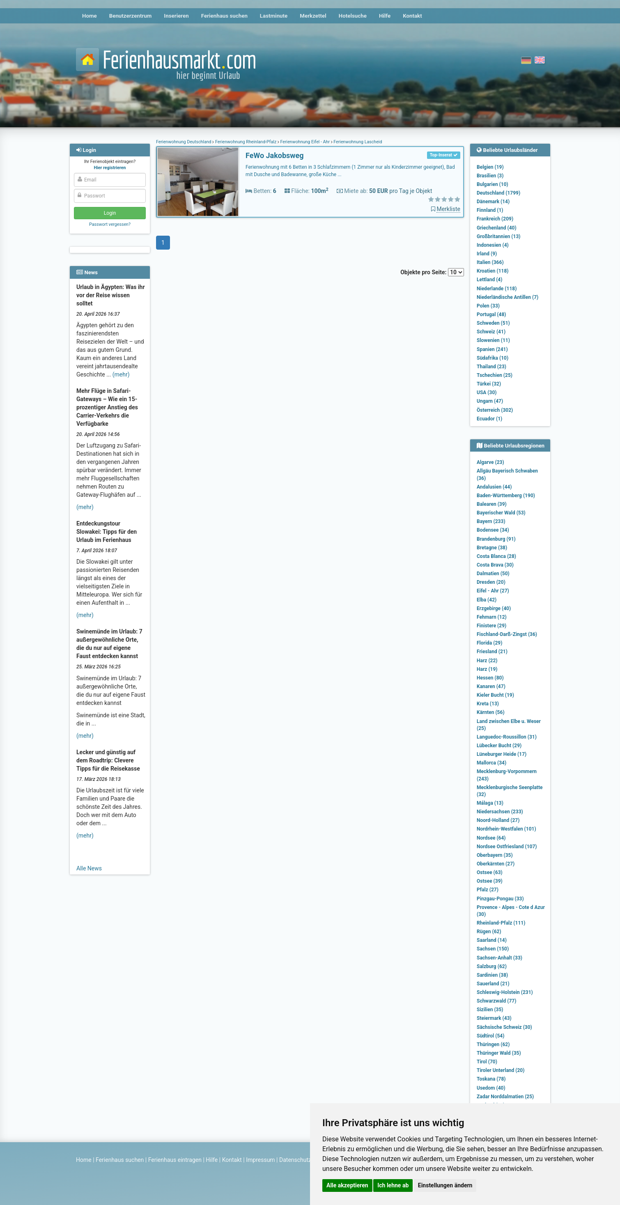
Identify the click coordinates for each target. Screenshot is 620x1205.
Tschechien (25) (494, 375)
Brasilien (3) (490, 176)
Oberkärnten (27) (495, 864)
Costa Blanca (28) (496, 556)
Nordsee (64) (491, 838)
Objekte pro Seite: (432, 272)
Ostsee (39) (490, 881)
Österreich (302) (495, 410)
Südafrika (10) (492, 358)
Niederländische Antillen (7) (507, 297)
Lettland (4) (489, 279)
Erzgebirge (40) (494, 608)
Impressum (260, 1160)
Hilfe (384, 16)
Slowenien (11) (493, 340)
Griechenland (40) (497, 228)
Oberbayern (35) (495, 855)
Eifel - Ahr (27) (493, 591)
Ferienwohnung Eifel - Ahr (305, 142)
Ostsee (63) (490, 872)
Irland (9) (487, 254)
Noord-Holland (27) (498, 820)
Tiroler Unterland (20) (500, 1070)
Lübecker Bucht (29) (499, 745)
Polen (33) (488, 306)
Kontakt (412, 16)
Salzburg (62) (492, 966)
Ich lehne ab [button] (393, 1185)
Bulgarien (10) (492, 184)
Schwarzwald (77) (496, 1001)
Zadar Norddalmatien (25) (505, 1096)
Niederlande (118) (497, 288)
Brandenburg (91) (496, 539)
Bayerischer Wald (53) (501, 513)
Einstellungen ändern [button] (445, 1185)
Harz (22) (487, 660)
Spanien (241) (492, 349)
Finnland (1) (490, 210)
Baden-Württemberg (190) (506, 495)
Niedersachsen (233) (500, 812)
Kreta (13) (488, 704)
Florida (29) (489, 643)
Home (89, 16)
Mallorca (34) (491, 763)
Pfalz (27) (487, 890)
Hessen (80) (490, 678)
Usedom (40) (491, 1088)
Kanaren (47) (491, 686)
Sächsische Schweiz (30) (504, 1027)
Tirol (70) (487, 1062)
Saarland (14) (492, 940)
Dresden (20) (491, 582)
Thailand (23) (491, 367)
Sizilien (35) (490, 1009)
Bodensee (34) (493, 530)
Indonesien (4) (493, 245)
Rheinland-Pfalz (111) (501, 923)
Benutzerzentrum (130, 16)
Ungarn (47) (490, 401)
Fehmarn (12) (492, 617)
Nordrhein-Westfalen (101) (506, 829)
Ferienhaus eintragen (175, 1160)
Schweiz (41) (491, 332)
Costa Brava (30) (495, 565)
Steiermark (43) (494, 1018)
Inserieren (176, 16)
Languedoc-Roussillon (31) (507, 737)
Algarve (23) (490, 462)
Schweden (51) (493, 323)
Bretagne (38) (492, 548)
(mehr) (121, 374)
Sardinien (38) (492, 975)
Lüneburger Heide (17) (501, 754)
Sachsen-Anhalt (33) (499, 958)
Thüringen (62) (493, 1044)
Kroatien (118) (493, 271)
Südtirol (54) (490, 1036)
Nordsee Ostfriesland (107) (507, 846)
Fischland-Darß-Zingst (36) (507, 634)
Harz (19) (487, 669)
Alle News (89, 868)
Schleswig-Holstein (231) (505, 992)
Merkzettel (313, 16)
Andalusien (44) (494, 487)
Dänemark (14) (493, 201)
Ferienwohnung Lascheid (357, 142)
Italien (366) (490, 262)
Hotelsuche (353, 16)
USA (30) (487, 392)
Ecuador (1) (489, 419)
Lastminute (273, 16)
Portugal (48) (491, 314)
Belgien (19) (490, 167)
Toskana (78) (491, 1079)
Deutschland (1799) (498, 193)
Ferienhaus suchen (224, 16)
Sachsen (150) (493, 949)
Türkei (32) (489, 384)
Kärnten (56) (491, 712)
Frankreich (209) (495, 219)
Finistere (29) (491, 626)
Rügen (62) (489, 931)
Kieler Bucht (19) (495, 695)
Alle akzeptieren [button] (347, 1185)
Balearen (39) (492, 504)
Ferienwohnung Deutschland (184, 142)
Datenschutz (295, 1160)
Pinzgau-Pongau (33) (500, 899)
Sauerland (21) (493, 984)
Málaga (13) (490, 803)
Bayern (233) (491, 521)
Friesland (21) (492, 651)
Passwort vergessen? (110, 224)
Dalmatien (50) (493, 573)
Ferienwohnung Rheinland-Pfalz (246, 142)
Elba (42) (486, 600)
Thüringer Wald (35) (499, 1053)
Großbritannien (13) (499, 236)
